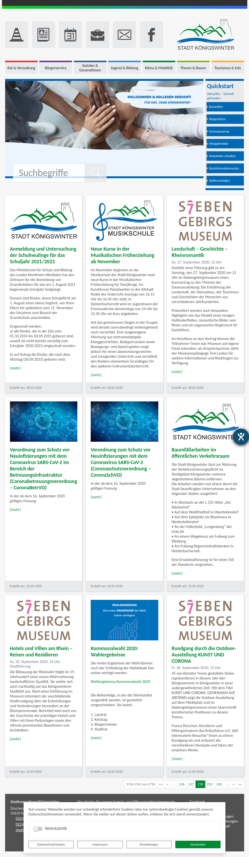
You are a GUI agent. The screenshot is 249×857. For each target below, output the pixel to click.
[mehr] (15, 368)
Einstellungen (149, 844)
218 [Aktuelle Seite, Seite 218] (200, 784)
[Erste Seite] (161, 784)
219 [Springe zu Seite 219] (209, 784)
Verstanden (198, 844)
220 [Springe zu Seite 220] (219, 784)
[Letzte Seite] (240, 784)
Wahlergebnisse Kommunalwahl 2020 (120, 681)
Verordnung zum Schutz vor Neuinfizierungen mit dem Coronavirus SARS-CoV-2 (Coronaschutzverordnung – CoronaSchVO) (121, 462)
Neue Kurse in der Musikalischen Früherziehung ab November (122, 255)
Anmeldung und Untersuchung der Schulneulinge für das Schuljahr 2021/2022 (43, 255)
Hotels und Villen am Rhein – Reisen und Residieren (41, 651)
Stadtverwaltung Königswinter (34, 801)
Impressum (100, 844)
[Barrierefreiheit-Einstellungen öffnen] (241, 437)
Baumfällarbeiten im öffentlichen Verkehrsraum (201, 452)
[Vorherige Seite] (167, 784)
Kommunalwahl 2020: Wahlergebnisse (114, 651)
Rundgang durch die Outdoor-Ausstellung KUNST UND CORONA (204, 654)
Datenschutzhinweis (51, 844)
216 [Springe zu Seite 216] (181, 784)
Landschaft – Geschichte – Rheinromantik (200, 252)
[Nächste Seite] (233, 784)
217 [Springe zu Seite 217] (191, 784)
